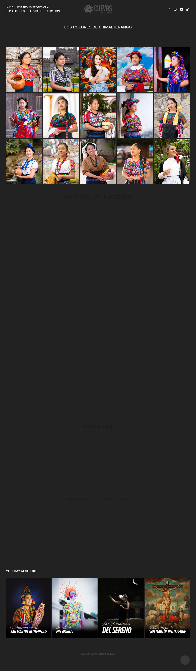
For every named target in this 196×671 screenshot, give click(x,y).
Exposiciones (15, 11)
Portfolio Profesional (33, 7)
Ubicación (53, 11)
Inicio (10, 7)
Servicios (35, 11)
